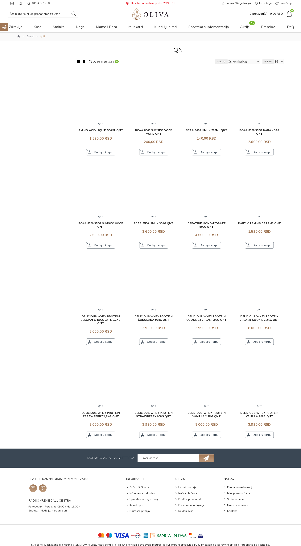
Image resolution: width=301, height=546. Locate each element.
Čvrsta (26, 299)
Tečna (26, 305)
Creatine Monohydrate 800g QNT (207, 226)
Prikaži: (270, 61)
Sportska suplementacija (34, 88)
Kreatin (26, 212)
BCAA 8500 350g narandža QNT (259, 132)
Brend (30, 36)
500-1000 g (29, 245)
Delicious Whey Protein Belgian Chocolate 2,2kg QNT (101, 322)
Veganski (28, 285)
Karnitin (27, 272)
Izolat (25, 266)
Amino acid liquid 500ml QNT (100, 130)
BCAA (26, 260)
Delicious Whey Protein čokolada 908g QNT (153, 320)
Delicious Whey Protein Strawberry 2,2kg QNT (101, 418)
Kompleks (28, 279)
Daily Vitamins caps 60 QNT (259, 224)
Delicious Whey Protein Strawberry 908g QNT (153, 418)
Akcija (23, 82)
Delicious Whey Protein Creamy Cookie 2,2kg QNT (259, 320)
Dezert (26, 200)
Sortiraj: (228, 61)
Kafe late (28, 339)
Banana (27, 320)
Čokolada (28, 326)
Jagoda (26, 333)
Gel (24, 206)
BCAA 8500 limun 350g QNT (154, 224)
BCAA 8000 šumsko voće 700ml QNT (153, 132)
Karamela (28, 345)
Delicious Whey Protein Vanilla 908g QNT (259, 418)
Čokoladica (29, 194)
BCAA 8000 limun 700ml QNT (206, 130)
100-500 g (28, 233)
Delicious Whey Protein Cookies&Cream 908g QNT (206, 320)
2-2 (24, 239)
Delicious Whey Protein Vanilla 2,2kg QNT (207, 418)
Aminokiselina (31, 188)
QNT (25, 103)
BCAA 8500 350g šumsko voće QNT (100, 226)
